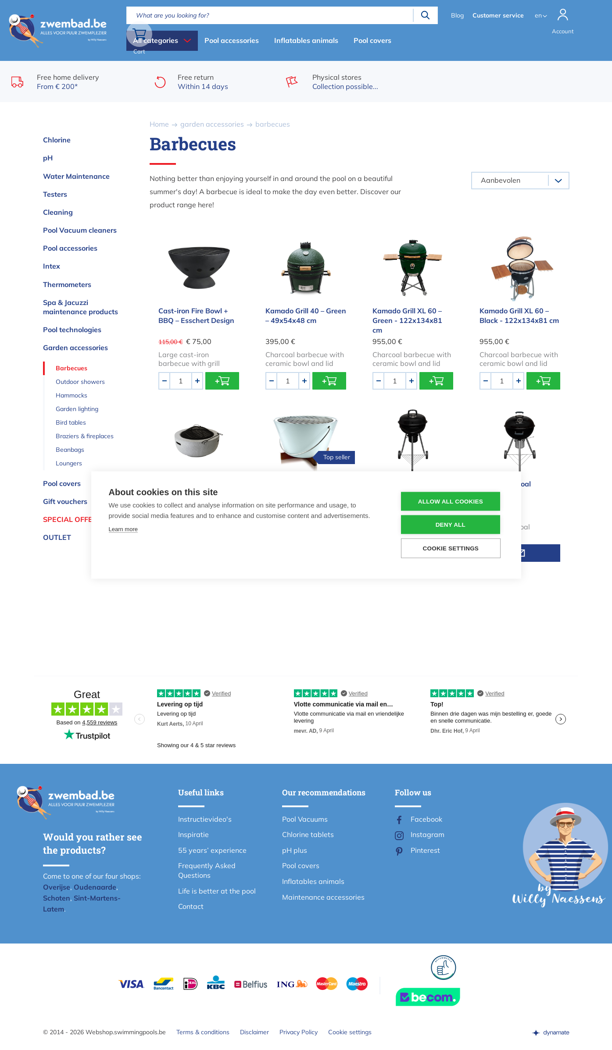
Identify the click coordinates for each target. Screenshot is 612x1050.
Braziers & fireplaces (85, 436)
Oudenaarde (95, 887)
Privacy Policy (298, 1032)
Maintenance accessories (323, 897)
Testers (55, 194)
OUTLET (57, 537)
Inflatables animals (306, 40)
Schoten (56, 898)
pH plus (294, 850)
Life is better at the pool (217, 891)
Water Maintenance (76, 176)
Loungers (69, 463)
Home (159, 124)
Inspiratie (193, 834)
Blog (456, 15)
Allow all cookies (450, 501)
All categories (155, 40)
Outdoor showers (80, 382)
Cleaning (58, 212)
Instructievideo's (205, 819)
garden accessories (212, 124)
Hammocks (71, 395)
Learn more (123, 529)
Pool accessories (231, 40)
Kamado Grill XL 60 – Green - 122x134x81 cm (407, 320)
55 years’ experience (212, 850)
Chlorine (57, 139)
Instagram (427, 834)
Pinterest (425, 850)
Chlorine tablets (308, 834)
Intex (51, 266)
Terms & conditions (202, 1032)
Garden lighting (77, 409)
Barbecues (71, 368)
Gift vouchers (65, 501)
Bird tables (71, 422)
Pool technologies (72, 329)
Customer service (497, 15)
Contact (191, 906)
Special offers (72, 519)
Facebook (426, 819)
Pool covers (372, 40)
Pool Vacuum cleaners (80, 230)
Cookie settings (350, 1032)
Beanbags (70, 450)
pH (48, 157)
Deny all (450, 524)
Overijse (56, 887)
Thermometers (67, 284)
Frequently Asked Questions (207, 870)
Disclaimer (254, 1032)
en (537, 15)
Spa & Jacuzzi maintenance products (80, 307)
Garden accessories (75, 347)
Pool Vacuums (305, 819)
